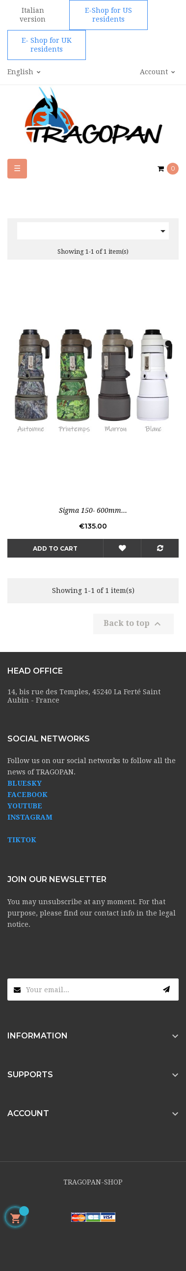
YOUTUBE (24, 806)
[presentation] (82, 959)
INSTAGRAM (30, 817)
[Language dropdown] (24, 72)
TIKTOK (21, 840)
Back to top (133, 624)
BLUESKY (24, 783)
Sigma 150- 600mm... (93, 510)
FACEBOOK (27, 794)
